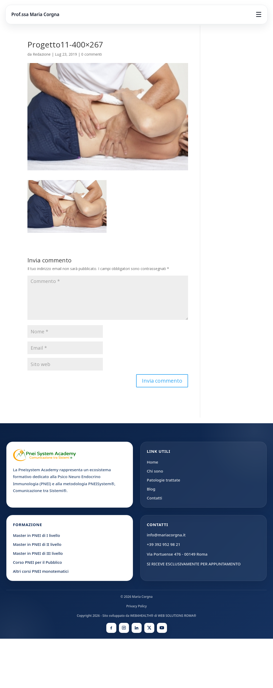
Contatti (154, 498)
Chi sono (155, 471)
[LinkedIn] (137, 628)
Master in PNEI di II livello (37, 544)
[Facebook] (111, 628)
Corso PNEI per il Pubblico (37, 562)
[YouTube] (162, 628)
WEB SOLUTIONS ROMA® (177, 615)
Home (152, 462)
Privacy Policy (136, 606)
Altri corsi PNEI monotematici (41, 571)
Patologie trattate (163, 480)
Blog (151, 489)
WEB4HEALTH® (141, 615)
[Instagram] (124, 628)
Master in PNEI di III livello (38, 553)
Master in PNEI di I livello (36, 535)
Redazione (42, 54)
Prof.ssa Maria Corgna (35, 14)
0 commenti (91, 54)
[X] (149, 628)
